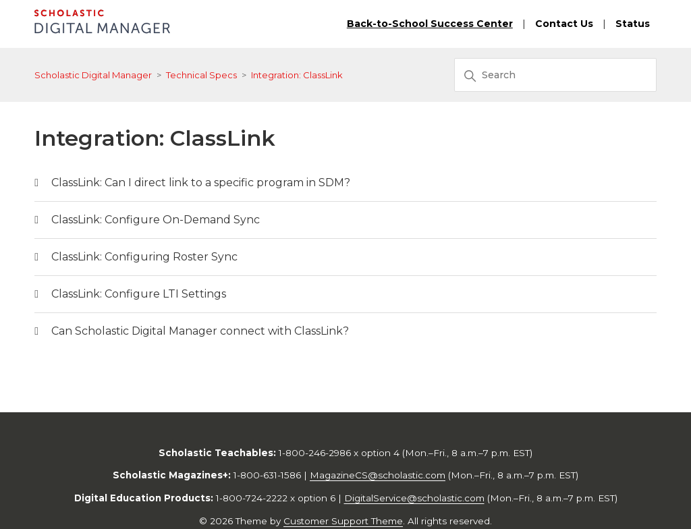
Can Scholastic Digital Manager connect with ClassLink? (200, 331)
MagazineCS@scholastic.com (377, 475)
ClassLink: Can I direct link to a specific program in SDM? (200, 182)
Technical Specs (201, 74)
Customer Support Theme (343, 521)
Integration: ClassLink (297, 74)
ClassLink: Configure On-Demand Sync (155, 219)
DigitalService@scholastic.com (414, 498)
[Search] (555, 75)
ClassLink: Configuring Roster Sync (144, 256)
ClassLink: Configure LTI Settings (138, 293)
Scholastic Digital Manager (93, 74)
